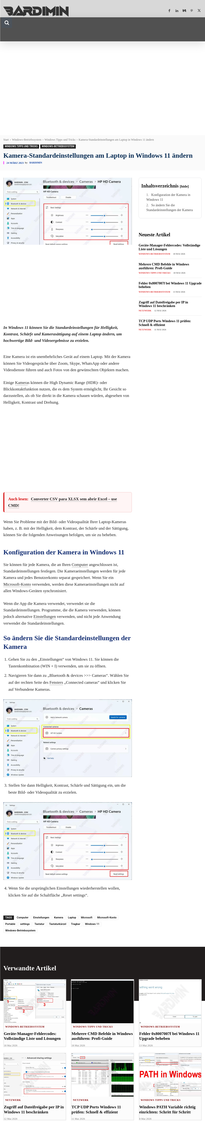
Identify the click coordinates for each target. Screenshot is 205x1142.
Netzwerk (145, 310)
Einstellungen (45, 616)
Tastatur (39, 924)
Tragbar (75, 924)
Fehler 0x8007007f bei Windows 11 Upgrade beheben (169, 1036)
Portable (10, 924)
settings (25, 924)
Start (6, 139)
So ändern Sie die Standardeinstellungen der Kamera (169, 207)
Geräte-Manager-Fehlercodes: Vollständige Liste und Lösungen (32, 1036)
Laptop (72, 917)
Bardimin (35, 163)
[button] (6, 22)
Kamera (21, 382)
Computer (80, 564)
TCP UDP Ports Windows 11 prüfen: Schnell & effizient (165, 322)
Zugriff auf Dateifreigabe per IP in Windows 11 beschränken (163, 304)
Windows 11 (92, 924)
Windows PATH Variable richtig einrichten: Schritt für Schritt (167, 1109)
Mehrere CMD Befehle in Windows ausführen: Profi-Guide (164, 266)
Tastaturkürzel (57, 924)
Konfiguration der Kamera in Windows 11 (168, 197)
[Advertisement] (102, 84)
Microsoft (86, 917)
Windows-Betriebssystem (26, 139)
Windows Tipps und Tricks (60, 139)
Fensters (56, 682)
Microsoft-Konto (17, 584)
